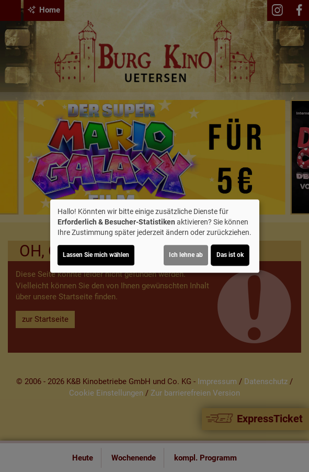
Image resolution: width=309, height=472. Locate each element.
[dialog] (154, 236)
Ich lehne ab (186, 255)
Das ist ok (230, 255)
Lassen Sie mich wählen (96, 255)
